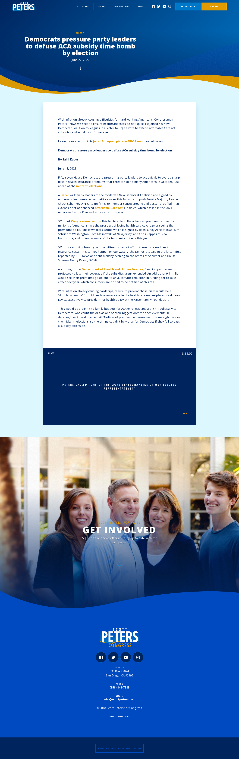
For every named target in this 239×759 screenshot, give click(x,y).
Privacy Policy (124, 716)
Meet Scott (82, 6)
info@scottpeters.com (119, 699)
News (140, 6)
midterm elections (89, 186)
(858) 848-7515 (119, 687)
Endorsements (121, 6)
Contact (112, 716)
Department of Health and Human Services (112, 269)
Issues (101, 6)
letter (65, 195)
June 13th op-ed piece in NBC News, (118, 141)
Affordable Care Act (109, 208)
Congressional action (86, 221)
